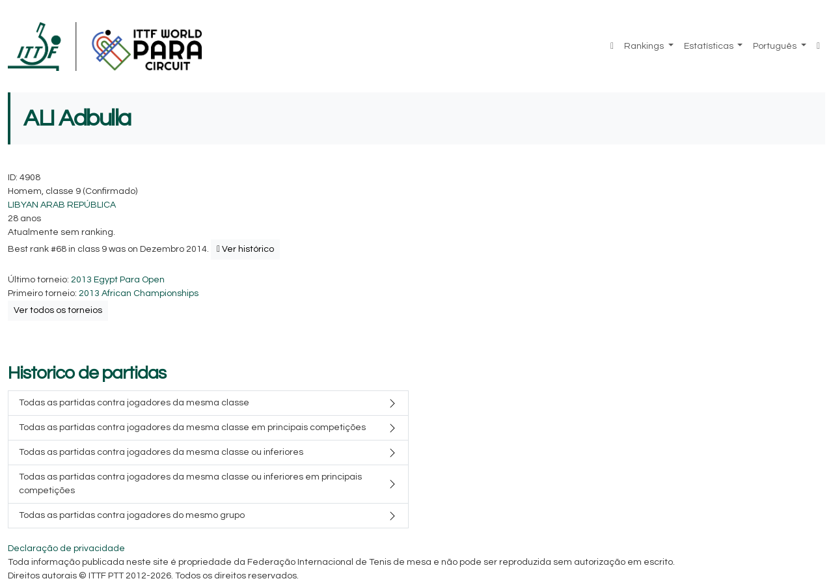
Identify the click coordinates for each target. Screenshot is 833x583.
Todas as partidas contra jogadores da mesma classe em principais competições (192, 427)
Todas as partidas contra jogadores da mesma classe (134, 402)
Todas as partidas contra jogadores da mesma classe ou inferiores (161, 452)
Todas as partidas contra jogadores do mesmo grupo (132, 515)
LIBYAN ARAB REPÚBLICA (62, 205)
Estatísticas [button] (709, 46)
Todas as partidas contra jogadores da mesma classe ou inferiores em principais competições (190, 483)
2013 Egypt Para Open (118, 279)
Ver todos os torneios (58, 310)
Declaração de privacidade (66, 548)
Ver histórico (245, 249)
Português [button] (776, 46)
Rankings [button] (645, 46)
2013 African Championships (138, 293)
